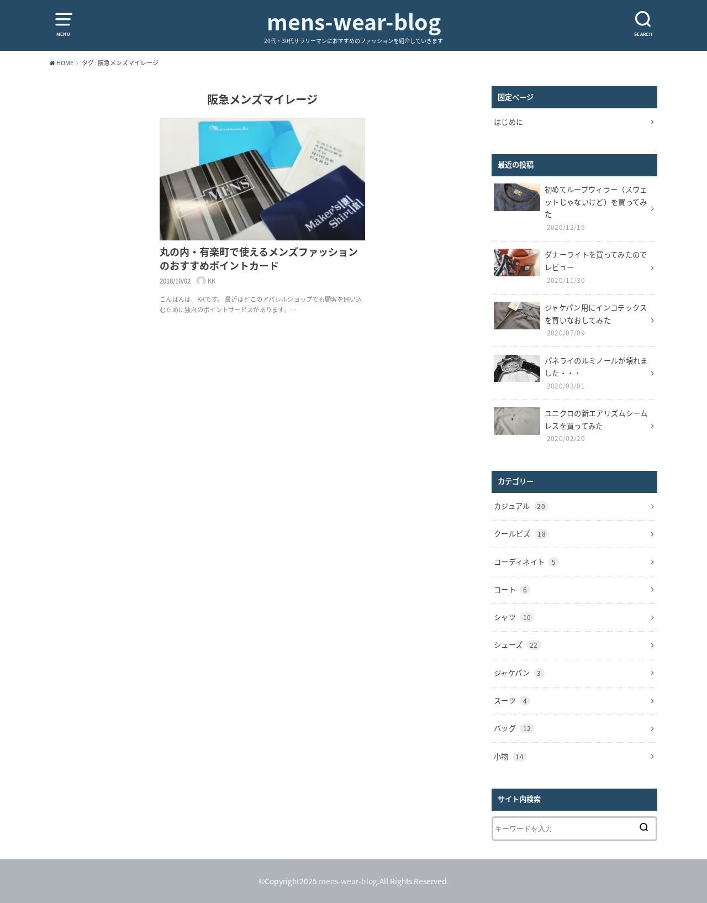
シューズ (517, 644)
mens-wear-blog (354, 22)
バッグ (514, 728)
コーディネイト (526, 561)
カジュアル (521, 506)
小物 (510, 756)
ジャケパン (519, 673)
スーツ (512, 700)
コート (512, 589)
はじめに (508, 122)
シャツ (514, 617)
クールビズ (521, 533)
